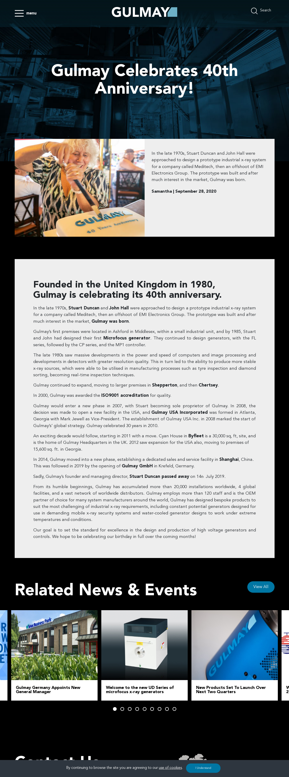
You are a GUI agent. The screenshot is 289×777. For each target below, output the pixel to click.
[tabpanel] (144, 655)
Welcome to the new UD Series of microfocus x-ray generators (140, 690)
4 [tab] (137, 709)
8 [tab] (167, 709)
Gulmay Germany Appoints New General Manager (48, 690)
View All (261, 587)
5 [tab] (144, 709)
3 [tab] (130, 709)
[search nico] (263, 10)
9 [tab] (174, 709)
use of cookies (170, 768)
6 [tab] (152, 709)
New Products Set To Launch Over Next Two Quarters (231, 690)
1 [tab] (115, 709)
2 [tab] (122, 709)
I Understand (203, 768)
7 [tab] (159, 709)
